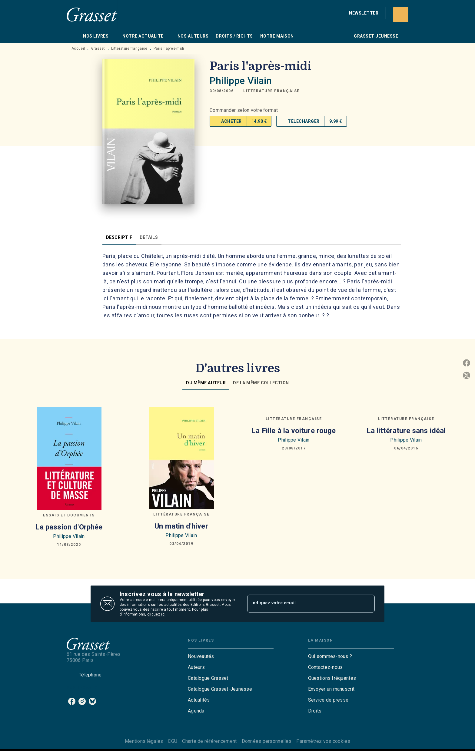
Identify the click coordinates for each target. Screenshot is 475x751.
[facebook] (72, 701)
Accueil (78, 48)
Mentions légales (144, 741)
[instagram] (82, 701)
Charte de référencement (209, 741)
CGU (172, 741)
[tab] (73, 36)
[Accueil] (92, 14)
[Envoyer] (367, 603)
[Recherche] (400, 14)
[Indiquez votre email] (303, 603)
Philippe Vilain (241, 80)
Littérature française (129, 48)
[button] (360, 13)
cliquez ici (156, 614)
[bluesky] (92, 701)
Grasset (98, 48)
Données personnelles (266, 741)
